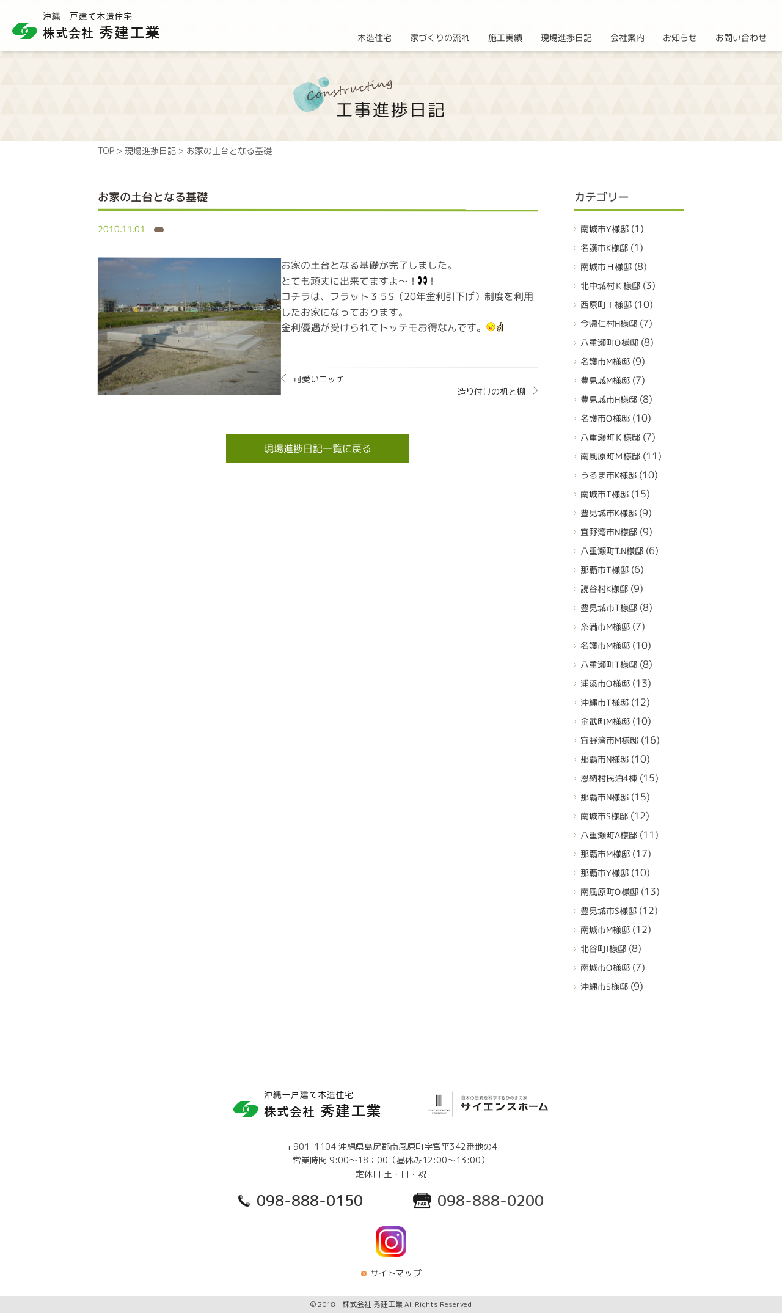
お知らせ (680, 37)
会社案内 (627, 37)
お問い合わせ (741, 37)
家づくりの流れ (440, 37)
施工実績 (505, 37)
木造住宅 (374, 37)
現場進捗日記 (566, 37)
